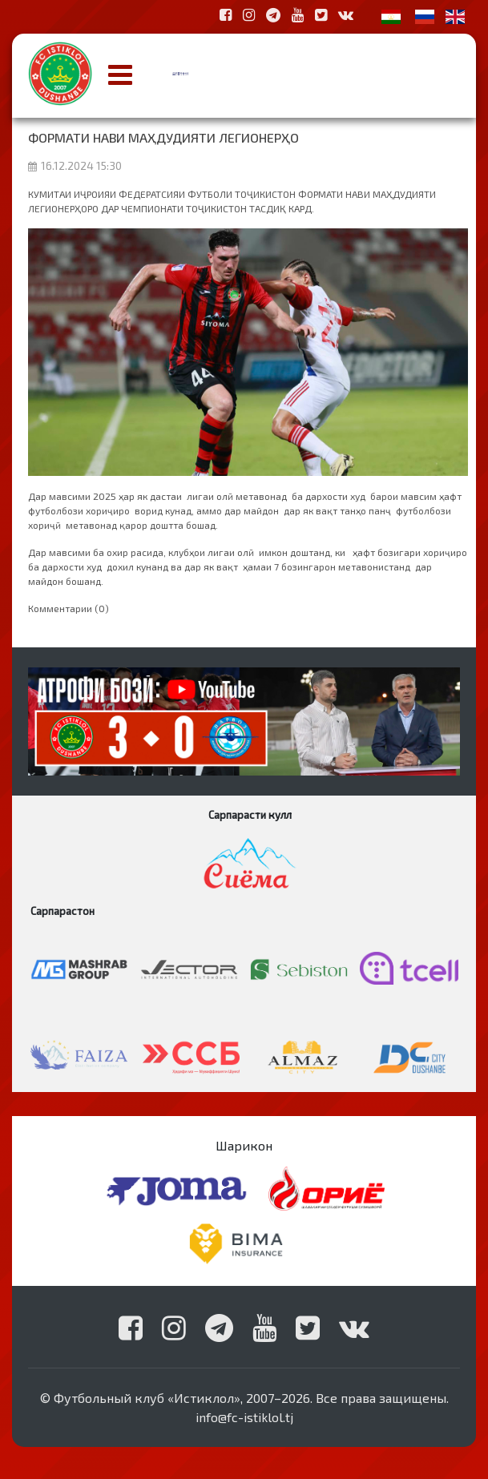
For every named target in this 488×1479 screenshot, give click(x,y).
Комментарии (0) (68, 608)
